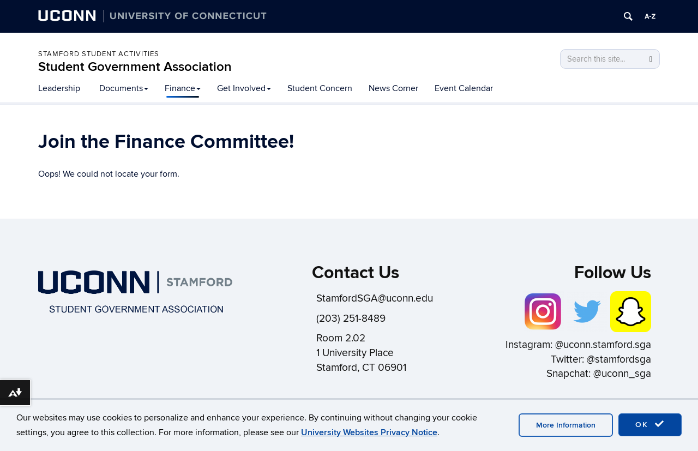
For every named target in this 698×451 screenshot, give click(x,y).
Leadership (59, 88)
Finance (183, 88)
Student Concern (319, 88)
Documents (123, 88)
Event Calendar (464, 88)
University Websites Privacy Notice (369, 432)
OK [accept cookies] (650, 424)
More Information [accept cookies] (565, 425)
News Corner (393, 88)
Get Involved (244, 88)
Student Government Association (135, 67)
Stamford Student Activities (98, 54)
